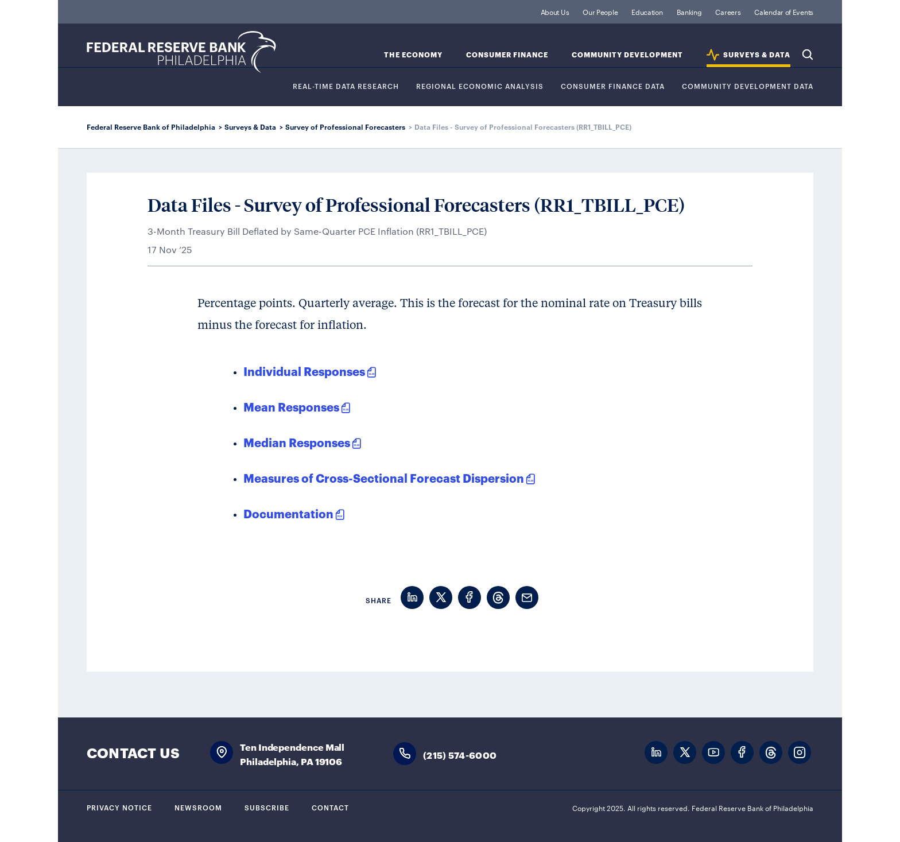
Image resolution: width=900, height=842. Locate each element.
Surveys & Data (250, 126)
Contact (330, 807)
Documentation (288, 513)
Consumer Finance (507, 55)
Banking (689, 11)
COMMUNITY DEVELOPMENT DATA (747, 86)
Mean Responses (291, 406)
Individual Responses (304, 371)
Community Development (627, 55)
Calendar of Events (783, 11)
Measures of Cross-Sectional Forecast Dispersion (383, 477)
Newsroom (198, 807)
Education (646, 11)
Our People (600, 11)
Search (807, 54)
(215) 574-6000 (459, 754)
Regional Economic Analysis (480, 86)
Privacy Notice (119, 807)
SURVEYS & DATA (756, 55)
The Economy (413, 55)
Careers (727, 11)
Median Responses (296, 442)
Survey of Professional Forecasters (345, 126)
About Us (555, 11)
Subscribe (267, 807)
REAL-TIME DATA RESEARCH (346, 86)
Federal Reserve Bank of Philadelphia (181, 52)
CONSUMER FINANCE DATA (613, 86)
